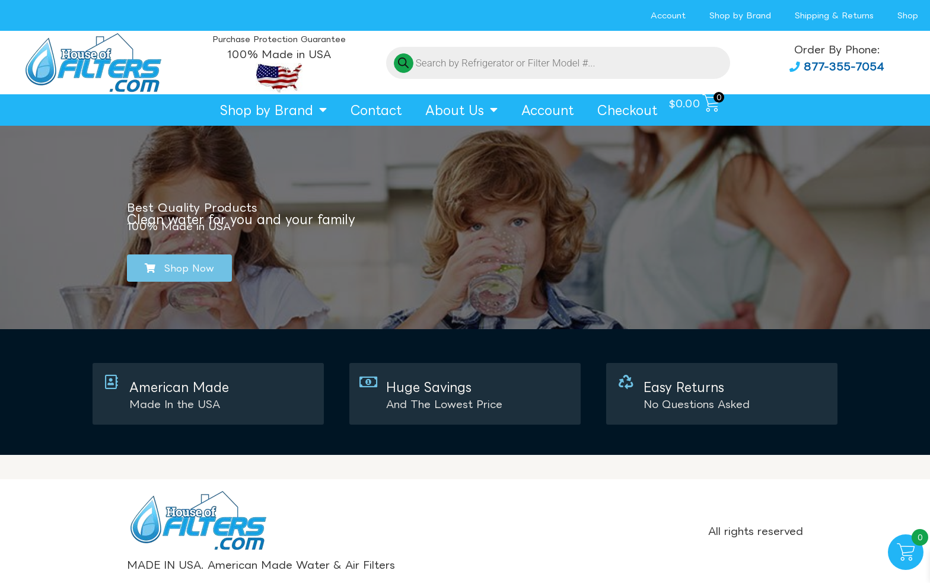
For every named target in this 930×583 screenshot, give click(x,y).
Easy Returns (683, 386)
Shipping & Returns (834, 15)
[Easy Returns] (625, 382)
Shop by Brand (740, 15)
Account (668, 15)
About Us (461, 110)
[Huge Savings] (368, 382)
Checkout (627, 109)
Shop (907, 15)
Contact (376, 109)
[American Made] (111, 382)
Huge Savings (429, 386)
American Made (179, 386)
